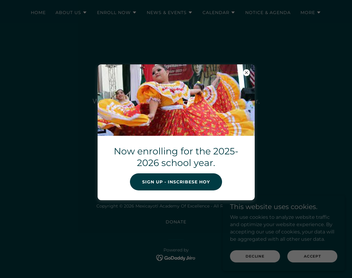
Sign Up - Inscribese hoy (176, 182)
